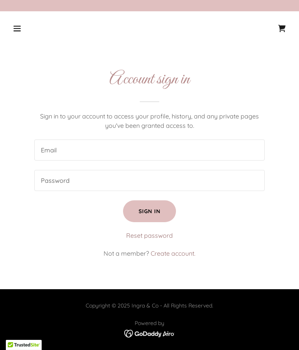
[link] (282, 28)
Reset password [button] (149, 235)
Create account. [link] (173, 253)
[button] (41, 28)
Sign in (150, 211)
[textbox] (149, 150)
